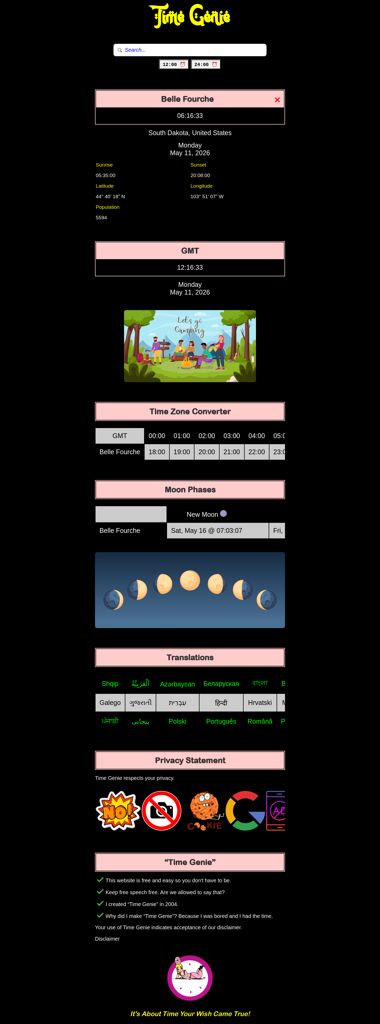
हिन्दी (221, 703)
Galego (110, 702)
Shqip (110, 683)
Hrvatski (260, 702)
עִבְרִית (177, 702)
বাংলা (260, 683)
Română (260, 721)
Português (221, 721)
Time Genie (190, 17)
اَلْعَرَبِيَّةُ (140, 683)
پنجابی (140, 721)
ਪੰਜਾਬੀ (110, 721)
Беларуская (221, 683)
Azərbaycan (177, 684)
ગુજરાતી (140, 702)
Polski (177, 721)
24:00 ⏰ (205, 64)
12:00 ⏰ (174, 64)
